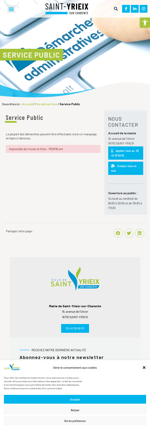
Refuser (75, 410)
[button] (145, 23)
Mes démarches (46, 104)
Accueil (27, 104)
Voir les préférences (75, 421)
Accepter (75, 399)
